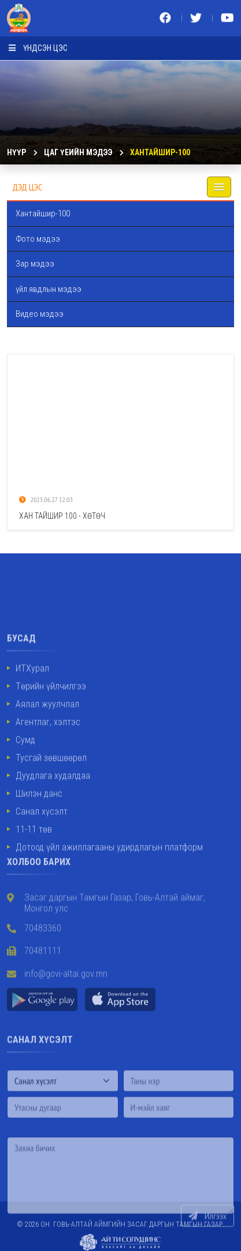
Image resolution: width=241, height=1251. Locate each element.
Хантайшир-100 (160, 152)
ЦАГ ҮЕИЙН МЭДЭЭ (78, 152)
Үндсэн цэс (38, 45)
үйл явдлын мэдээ (48, 289)
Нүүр (16, 152)
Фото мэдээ (38, 239)
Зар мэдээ (35, 264)
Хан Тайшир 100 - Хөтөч (62, 515)
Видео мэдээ (40, 314)
